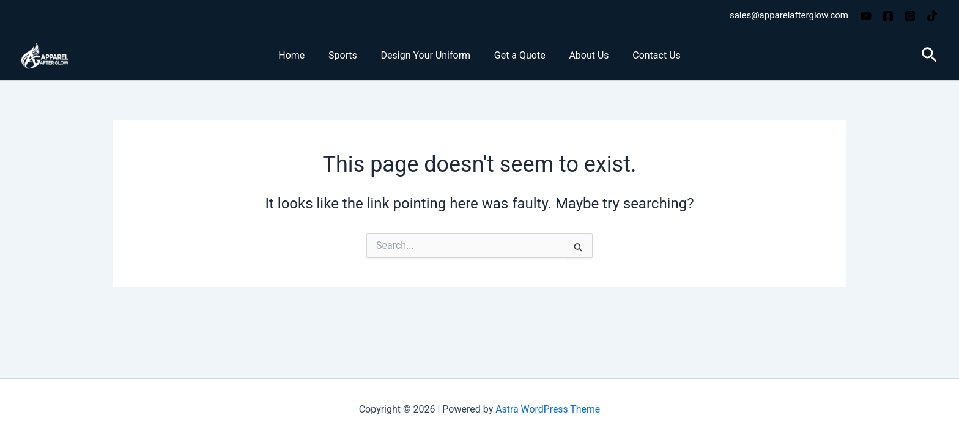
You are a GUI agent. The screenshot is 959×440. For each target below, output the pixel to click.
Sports (349, 55)
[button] (929, 55)
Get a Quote (517, 55)
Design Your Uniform (428, 55)
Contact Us (647, 55)
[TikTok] (932, 15)
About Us (582, 55)
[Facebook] (888, 15)
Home (302, 55)
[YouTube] (866, 15)
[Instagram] (910, 15)
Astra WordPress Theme (548, 409)
